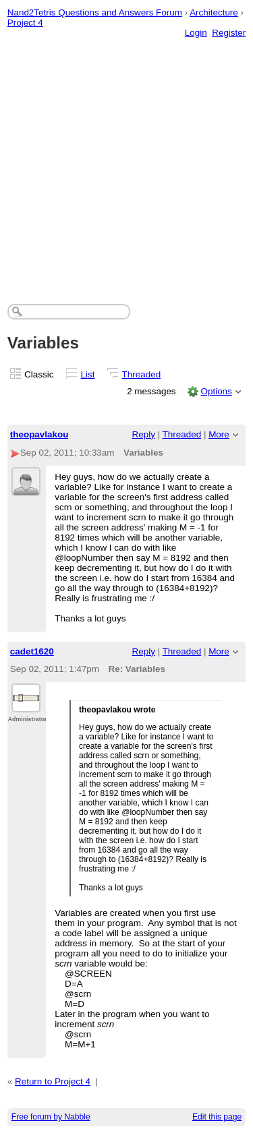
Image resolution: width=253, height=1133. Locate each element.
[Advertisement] (126, 157)
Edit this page (217, 1117)
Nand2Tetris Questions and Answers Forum (94, 12)
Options (215, 391)
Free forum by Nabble (50, 1117)
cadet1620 (32, 651)
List (88, 374)
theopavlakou (39, 434)
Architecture (214, 12)
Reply (143, 434)
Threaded (141, 374)
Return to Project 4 (52, 1081)
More (218, 434)
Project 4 (25, 23)
